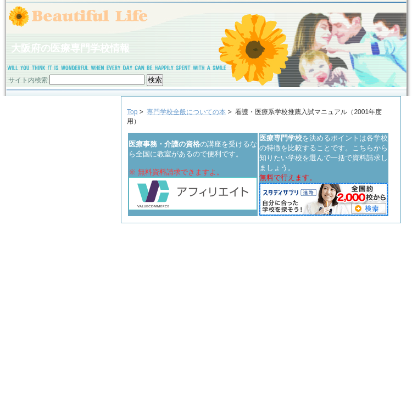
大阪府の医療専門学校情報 (70, 48)
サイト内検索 (28, 80)
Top (132, 112)
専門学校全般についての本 (186, 112)
